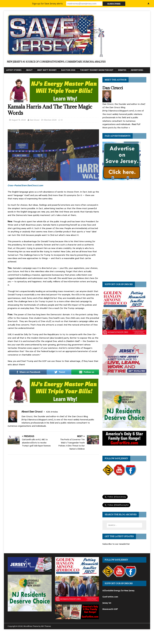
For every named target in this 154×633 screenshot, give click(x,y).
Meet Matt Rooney (47, 70)
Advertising (137, 70)
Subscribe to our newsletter (116, 544)
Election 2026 (68, 70)
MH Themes (46, 626)
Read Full (135, 124)
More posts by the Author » (116, 127)
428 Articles (52, 411)
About (29, 70)
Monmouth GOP (110, 609)
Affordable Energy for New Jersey (118, 590)
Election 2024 (50, 120)
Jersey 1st (106, 603)
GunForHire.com (110, 596)
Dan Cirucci (34, 120)
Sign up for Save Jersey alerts (47, 3)
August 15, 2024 (19, 120)
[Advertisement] (125, 231)
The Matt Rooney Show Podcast (96, 70)
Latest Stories (13, 70)
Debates (122, 70)
